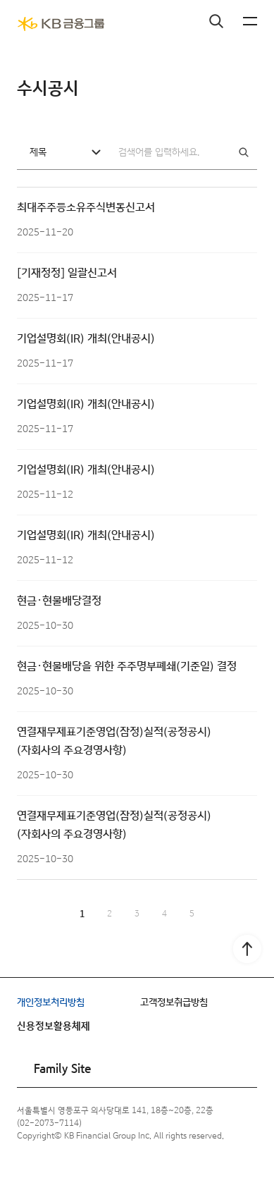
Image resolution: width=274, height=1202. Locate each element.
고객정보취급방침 (174, 1002)
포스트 (159, 1172)
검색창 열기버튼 (216, 21)
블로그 (126, 1172)
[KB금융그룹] (60, 24)
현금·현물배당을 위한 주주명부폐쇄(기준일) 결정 (127, 666)
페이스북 (29, 1172)
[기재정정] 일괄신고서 (67, 273)
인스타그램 (62, 1172)
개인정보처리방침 (51, 1002)
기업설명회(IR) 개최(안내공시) (86, 338)
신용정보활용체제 (53, 1026)
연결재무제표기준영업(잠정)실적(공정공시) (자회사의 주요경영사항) (114, 741)
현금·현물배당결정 (59, 601)
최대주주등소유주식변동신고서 (86, 207)
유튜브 (94, 1172)
